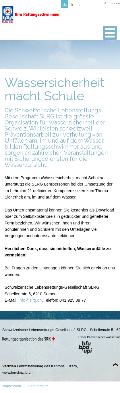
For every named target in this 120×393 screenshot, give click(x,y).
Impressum (12, 386)
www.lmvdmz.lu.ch (17, 372)
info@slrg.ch (30, 300)
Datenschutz (38, 386)
